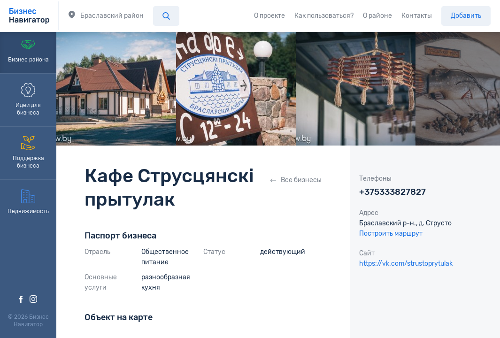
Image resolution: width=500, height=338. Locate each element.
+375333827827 (392, 192)
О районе (377, 16)
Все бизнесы (296, 180)
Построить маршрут (391, 234)
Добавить (466, 16)
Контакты (416, 16)
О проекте (269, 16)
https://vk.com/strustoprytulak (406, 264)
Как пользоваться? (324, 16)
